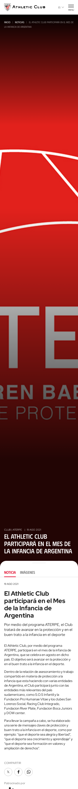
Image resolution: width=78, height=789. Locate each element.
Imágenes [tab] (27, 572)
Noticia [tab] (10, 572)
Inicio (7, 22)
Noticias (19, 22)
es (61, 7)
